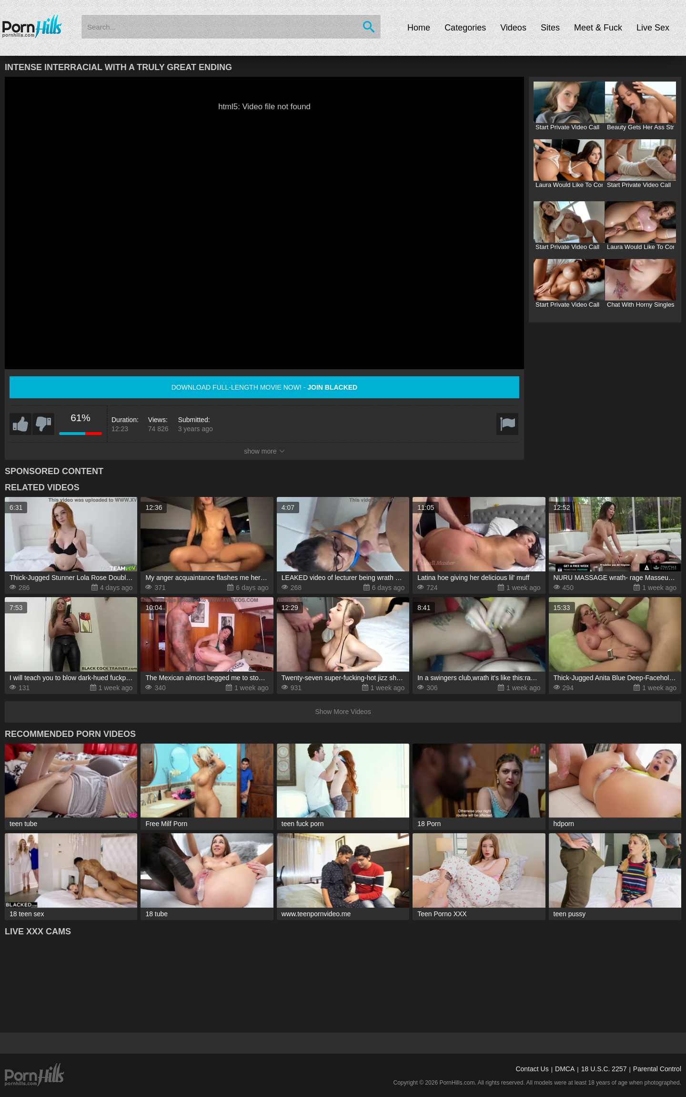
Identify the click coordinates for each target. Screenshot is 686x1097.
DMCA (565, 1069)
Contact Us (531, 1069)
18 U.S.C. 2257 (604, 1069)
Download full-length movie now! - (264, 387)
